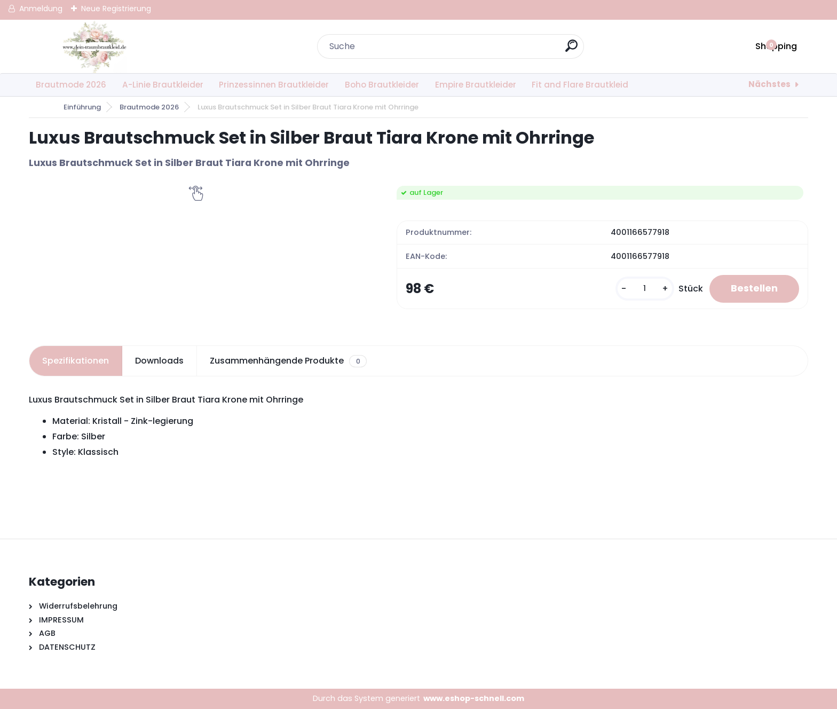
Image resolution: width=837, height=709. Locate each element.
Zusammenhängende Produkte (288, 360)
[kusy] (644, 289)
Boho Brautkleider (382, 84)
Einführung (82, 107)
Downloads (159, 360)
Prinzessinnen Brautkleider (274, 84)
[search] (571, 50)
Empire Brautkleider (475, 84)
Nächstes (769, 84)
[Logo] (94, 46)
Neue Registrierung (116, 8)
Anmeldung (40, 8)
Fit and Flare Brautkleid (580, 84)
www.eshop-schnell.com (473, 698)
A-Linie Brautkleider (162, 84)
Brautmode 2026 (71, 84)
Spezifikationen (75, 360)
